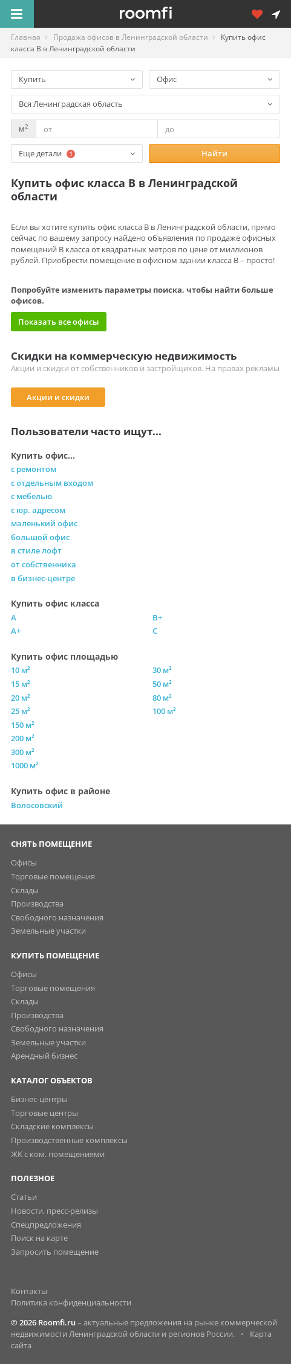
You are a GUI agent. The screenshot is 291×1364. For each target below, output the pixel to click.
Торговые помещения (53, 876)
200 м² (22, 738)
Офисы (24, 862)
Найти (214, 153)
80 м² (162, 697)
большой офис (40, 537)
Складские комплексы (52, 1126)
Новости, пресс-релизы (54, 1210)
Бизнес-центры (39, 1099)
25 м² (20, 711)
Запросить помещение (55, 1251)
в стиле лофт (36, 550)
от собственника (43, 564)
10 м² (20, 669)
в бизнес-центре (43, 578)
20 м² (20, 697)
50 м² (162, 683)
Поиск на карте (39, 1237)
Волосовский (37, 805)
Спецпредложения (46, 1224)
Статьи (24, 1196)
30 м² (162, 669)
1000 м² (25, 765)
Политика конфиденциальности (71, 1302)
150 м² (22, 724)
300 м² (22, 752)
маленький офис (44, 523)
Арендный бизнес (44, 1055)
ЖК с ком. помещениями (58, 1154)
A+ (16, 630)
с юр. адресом (38, 510)
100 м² (164, 711)
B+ (157, 617)
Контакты (29, 1291)
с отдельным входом (52, 482)
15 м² (20, 683)
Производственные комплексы (69, 1140)
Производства (37, 903)
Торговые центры (44, 1112)
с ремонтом (33, 469)
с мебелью (31, 496)
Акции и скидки (58, 397)
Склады (25, 890)
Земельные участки (48, 930)
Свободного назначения (57, 917)
